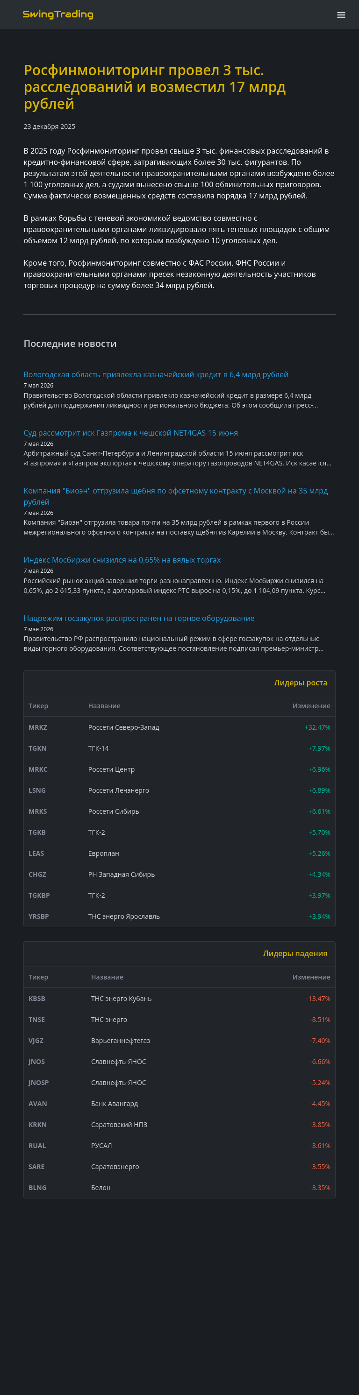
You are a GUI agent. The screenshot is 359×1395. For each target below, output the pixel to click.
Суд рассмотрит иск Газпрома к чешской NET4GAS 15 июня (130, 433)
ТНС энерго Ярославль (124, 916)
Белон (101, 1187)
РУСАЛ (101, 1145)
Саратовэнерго (115, 1166)
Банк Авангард (114, 1103)
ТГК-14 (98, 748)
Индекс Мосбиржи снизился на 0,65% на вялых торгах (122, 560)
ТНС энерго (109, 1019)
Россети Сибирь (113, 811)
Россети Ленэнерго (118, 790)
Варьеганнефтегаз (120, 1040)
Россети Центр (111, 769)
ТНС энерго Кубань (121, 998)
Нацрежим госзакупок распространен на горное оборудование (138, 618)
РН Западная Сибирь (121, 874)
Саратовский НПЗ (119, 1124)
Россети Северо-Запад (123, 727)
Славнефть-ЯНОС (118, 1061)
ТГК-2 (96, 832)
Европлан (103, 853)
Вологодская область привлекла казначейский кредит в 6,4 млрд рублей (155, 374)
